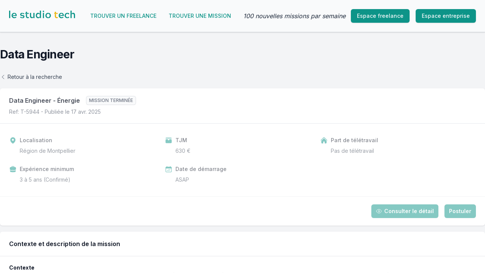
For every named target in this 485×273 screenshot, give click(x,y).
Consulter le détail (405, 211)
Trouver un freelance (123, 16)
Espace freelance (380, 16)
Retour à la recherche (31, 77)
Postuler (460, 211)
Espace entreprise (446, 16)
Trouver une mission (200, 16)
